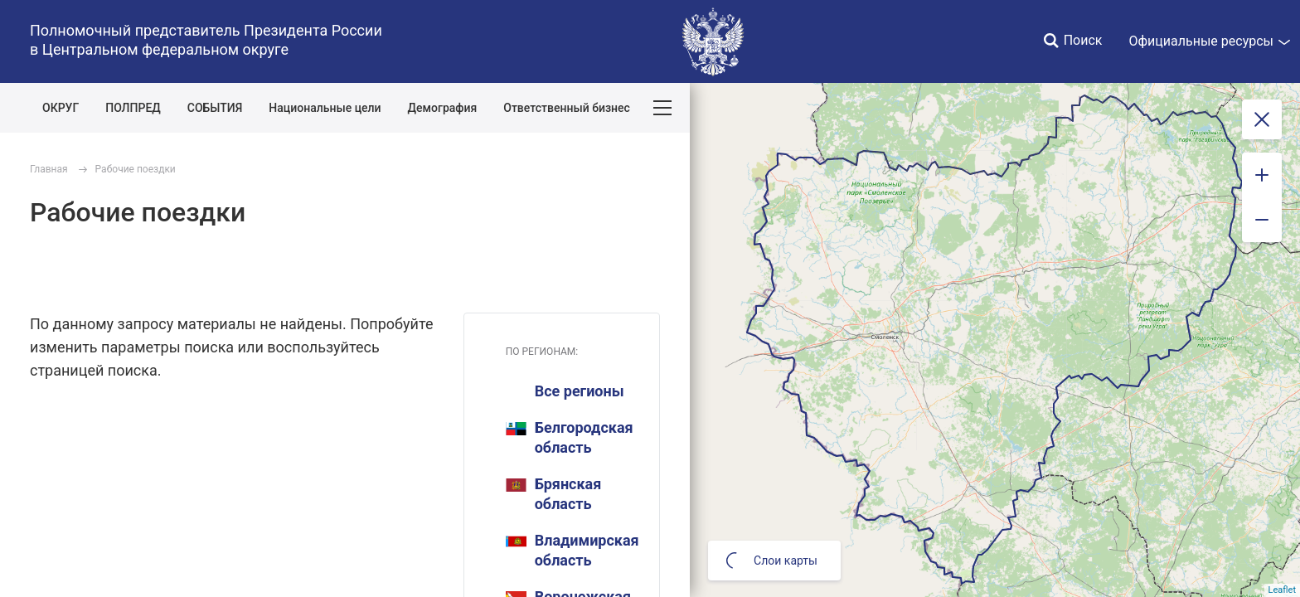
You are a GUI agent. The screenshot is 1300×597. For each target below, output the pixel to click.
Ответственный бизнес (566, 107)
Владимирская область (572, 550)
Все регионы (579, 391)
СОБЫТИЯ (215, 107)
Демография (443, 107)
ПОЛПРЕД (133, 107)
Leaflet (1282, 590)
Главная (49, 169)
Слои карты (771, 560)
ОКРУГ (60, 107)
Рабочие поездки (135, 169)
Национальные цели (325, 107)
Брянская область (554, 493)
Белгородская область (569, 437)
